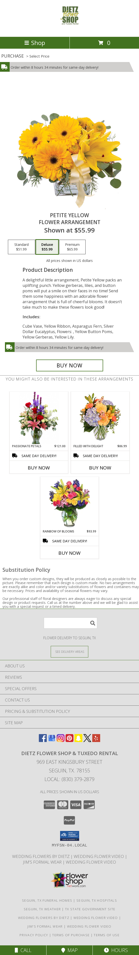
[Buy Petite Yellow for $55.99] (69, 365)
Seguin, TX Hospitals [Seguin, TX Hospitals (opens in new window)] (96, 900)
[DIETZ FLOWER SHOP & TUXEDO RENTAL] (70, 29)
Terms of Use (106, 935)
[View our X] (87, 740)
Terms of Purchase (71, 935)
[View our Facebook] (43, 740)
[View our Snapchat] (78, 740)
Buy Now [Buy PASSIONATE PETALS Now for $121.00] (39, 468)
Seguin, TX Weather (42, 909)
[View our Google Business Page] (52, 740)
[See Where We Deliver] (69, 651)
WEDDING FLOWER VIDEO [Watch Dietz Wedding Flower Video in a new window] (99, 856)
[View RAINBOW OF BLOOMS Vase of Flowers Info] (69, 503)
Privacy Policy (34, 935)
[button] (69, 836)
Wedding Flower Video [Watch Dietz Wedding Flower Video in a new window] (91, 862)
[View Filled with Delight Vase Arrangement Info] (100, 418)
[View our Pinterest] (69, 740)
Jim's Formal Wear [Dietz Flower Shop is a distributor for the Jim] (43, 862)
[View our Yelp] (96, 740)
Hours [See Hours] (116, 950)
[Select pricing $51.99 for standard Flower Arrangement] (21, 247)
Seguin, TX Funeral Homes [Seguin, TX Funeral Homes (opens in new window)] (47, 900)
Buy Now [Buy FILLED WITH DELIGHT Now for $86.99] (100, 468)
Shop (34, 43)
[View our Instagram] (61, 740)
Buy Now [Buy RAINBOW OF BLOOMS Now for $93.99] (69, 553)
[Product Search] (70, 623)
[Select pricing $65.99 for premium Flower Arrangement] (72, 247)
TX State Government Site (90, 909)
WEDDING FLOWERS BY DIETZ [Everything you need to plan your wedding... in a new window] (41, 856)
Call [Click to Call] (23, 950)
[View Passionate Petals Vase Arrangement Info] (39, 418)
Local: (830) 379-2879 (69, 779)
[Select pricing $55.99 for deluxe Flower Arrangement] (47, 247)
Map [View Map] (69, 950)
